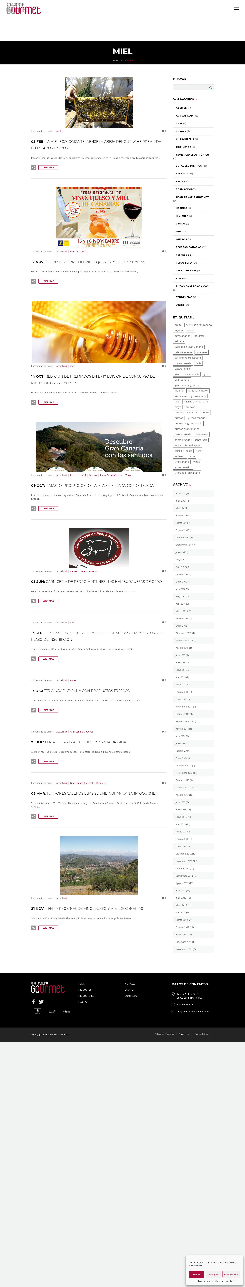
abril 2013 (181, 824)
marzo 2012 (182, 919)
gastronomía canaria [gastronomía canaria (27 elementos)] (187, 374)
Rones (180, 278)
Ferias (85, 251)
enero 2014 (181, 758)
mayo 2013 (181, 816)
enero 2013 (181, 846)
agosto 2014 (182, 728)
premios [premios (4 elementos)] (190, 407)
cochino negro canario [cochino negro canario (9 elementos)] (188, 357)
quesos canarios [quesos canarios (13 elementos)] (197, 418)
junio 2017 (181, 552)
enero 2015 (181, 699)
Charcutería (185, 139)
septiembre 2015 (184, 640)
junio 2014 (181, 743)
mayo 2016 (181, 596)
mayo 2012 (181, 905)
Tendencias (184, 297)
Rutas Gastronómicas (111, 481)
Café (179, 123)
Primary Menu (236, 9)
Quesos (93, 481)
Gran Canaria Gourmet (81, 751)
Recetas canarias (89, 584)
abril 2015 (181, 677)
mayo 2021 (181, 508)
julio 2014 (180, 736)
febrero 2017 (182, 574)
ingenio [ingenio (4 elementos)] (179, 390)
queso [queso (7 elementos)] (205, 412)
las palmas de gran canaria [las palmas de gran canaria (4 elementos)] (190, 396)
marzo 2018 (182, 522)
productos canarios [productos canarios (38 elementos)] (186, 412)
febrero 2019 (182, 515)
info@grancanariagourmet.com (193, 1044)
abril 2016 (181, 603)
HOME (81, 1016)
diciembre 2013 (184, 765)
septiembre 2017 (184, 544)
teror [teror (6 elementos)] (199, 451)
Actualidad (61, 251)
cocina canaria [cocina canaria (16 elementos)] (183, 363)
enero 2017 (181, 581)
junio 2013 (181, 809)
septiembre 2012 (184, 875)
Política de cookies (204, 1281)
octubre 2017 (182, 537)
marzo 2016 (182, 611)
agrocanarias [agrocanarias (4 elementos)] (182, 336)
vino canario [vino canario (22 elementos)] (182, 461)
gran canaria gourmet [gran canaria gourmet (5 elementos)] (187, 385)
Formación (184, 189)
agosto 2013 (182, 794)
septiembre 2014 (184, 721)
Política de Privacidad (223, 1281)
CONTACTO (131, 1028)
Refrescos (183, 255)
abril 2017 (181, 566)
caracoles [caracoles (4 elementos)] (201, 352)
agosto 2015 (182, 647)
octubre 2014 (182, 713)
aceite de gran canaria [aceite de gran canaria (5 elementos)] (199, 325)
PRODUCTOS (85, 1022)
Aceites (181, 108)
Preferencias (231, 1274)
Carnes (73, 584)
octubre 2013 (182, 780)
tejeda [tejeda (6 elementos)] (178, 451)
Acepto (196, 1274)
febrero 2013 (182, 838)
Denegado (213, 1274)
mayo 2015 (181, 669)
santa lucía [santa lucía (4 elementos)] (201, 440)
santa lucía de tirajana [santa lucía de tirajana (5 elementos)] (187, 445)
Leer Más (48, 167)
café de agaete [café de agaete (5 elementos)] (183, 352)
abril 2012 (181, 912)
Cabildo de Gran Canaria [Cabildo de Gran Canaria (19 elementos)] (189, 346)
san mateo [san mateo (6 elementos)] (202, 434)
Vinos (128, 481)
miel (58, 131)
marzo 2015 (182, 684)
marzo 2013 (182, 831)
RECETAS (82, 1034)
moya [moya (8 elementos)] (178, 407)
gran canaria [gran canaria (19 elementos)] (182, 379)
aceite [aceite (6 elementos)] (178, 325)
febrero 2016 (182, 618)
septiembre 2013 (184, 787)
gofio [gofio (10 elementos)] (206, 374)
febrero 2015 (182, 691)
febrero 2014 (182, 750)
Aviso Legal (184, 1067)
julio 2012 (180, 890)
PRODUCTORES (86, 1028)
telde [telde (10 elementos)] (189, 451)
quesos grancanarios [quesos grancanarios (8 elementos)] (187, 429)
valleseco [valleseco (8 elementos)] (180, 456)
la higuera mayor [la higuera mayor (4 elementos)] (198, 390)
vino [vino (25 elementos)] (192, 456)
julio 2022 (180, 493)
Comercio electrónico (192, 154)
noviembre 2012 (184, 861)
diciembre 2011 (184, 941)
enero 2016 (181, 625)
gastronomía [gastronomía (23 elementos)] (182, 368)
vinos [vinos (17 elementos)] (196, 461)
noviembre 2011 (184, 949)
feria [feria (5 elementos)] (198, 363)
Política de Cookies (203, 1067)
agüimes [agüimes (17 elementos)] (200, 336)
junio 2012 (181, 897)
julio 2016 (180, 589)
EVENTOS (130, 1022)
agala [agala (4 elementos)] (190, 330)
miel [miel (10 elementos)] (177, 401)
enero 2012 (181, 934)
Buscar (210, 87)
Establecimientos (189, 165)
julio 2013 (180, 802)
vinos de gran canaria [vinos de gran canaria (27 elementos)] (187, 472)
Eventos (74, 251)
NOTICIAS (130, 1016)
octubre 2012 (182, 868)
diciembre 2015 (184, 633)
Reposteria (101, 802)
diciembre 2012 (184, 853)
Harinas (181, 208)
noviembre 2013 (184, 772)
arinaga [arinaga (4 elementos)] (179, 341)
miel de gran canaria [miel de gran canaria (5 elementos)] (196, 401)
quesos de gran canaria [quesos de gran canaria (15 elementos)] (188, 423)
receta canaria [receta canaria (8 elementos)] (183, 434)
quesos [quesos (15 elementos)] (179, 418)
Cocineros (183, 147)
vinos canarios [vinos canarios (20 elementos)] (183, 467)
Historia (182, 215)
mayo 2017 (181, 559)
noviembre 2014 (184, 706)
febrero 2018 (182, 530)
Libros (180, 223)
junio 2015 (181, 662)
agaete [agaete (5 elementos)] (179, 330)
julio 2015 (180, 655)
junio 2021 (181, 500)
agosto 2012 (182, 883)
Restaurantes (186, 270)
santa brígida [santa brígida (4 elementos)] (182, 440)
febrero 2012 (182, 927)
